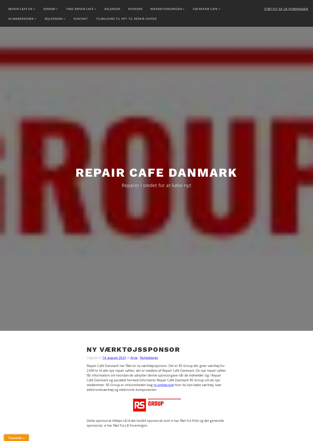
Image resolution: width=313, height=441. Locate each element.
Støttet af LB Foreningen (286, 9)
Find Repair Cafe (80, 9)
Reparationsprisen (166, 9)
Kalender (112, 9)
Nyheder (135, 9)
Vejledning (54, 19)
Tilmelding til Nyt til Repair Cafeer (126, 19)
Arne (134, 358)
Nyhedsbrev (149, 358)
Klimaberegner (21, 19)
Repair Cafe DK (20, 9)
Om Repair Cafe (205, 9)
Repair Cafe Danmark (156, 172)
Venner (49, 9)
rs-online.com (164, 385)
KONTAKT (80, 19)
